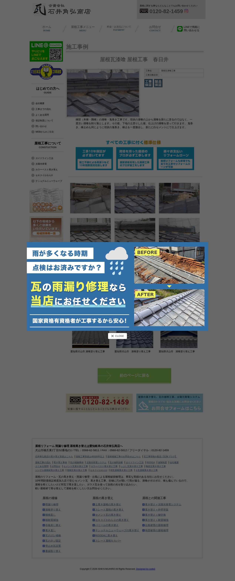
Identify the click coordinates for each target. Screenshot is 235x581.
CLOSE (117, 336)
